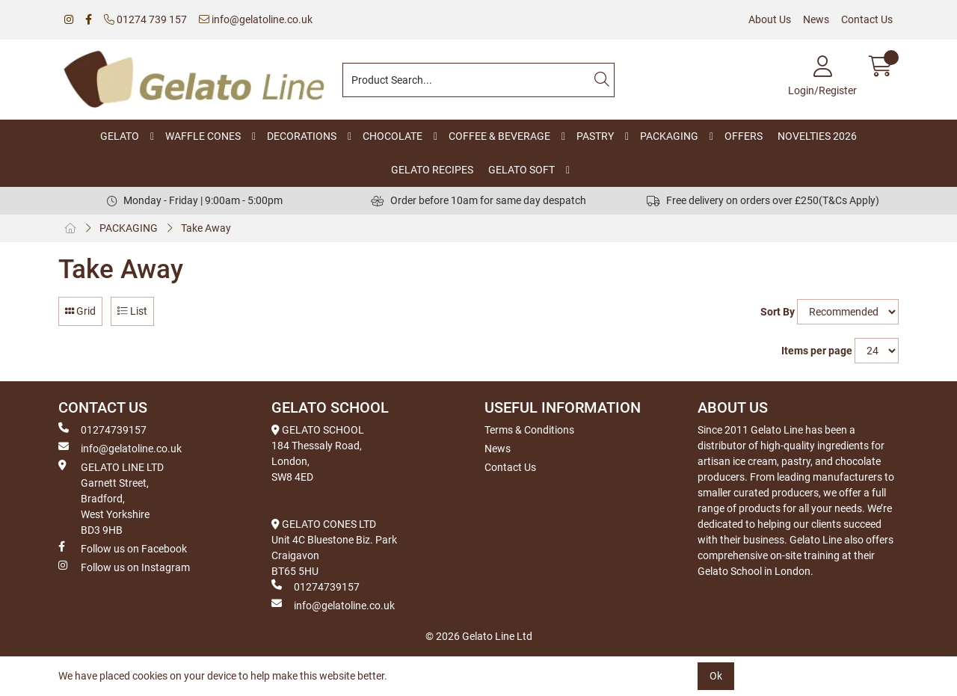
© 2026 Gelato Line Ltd (478, 636)
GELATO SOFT (521, 170)
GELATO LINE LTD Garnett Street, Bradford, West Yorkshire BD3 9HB (111, 498)
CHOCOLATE (392, 136)
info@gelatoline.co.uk (256, 19)
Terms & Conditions (529, 430)
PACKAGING (669, 136)
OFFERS (743, 136)
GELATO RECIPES (432, 170)
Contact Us (867, 19)
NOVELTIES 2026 (817, 136)
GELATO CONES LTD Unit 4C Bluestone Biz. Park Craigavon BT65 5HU (334, 547)
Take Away (206, 228)
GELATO (119, 136)
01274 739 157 (145, 19)
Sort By (777, 312)
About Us (769, 19)
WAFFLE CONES (203, 136)
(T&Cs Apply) (849, 200)
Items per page (816, 351)
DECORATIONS (301, 136)
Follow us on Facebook (122, 548)
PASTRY (595, 136)
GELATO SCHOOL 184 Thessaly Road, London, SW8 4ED (317, 453)
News (816, 19)
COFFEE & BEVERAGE (499, 136)
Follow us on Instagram (124, 566)
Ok (716, 676)
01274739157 (102, 429)
